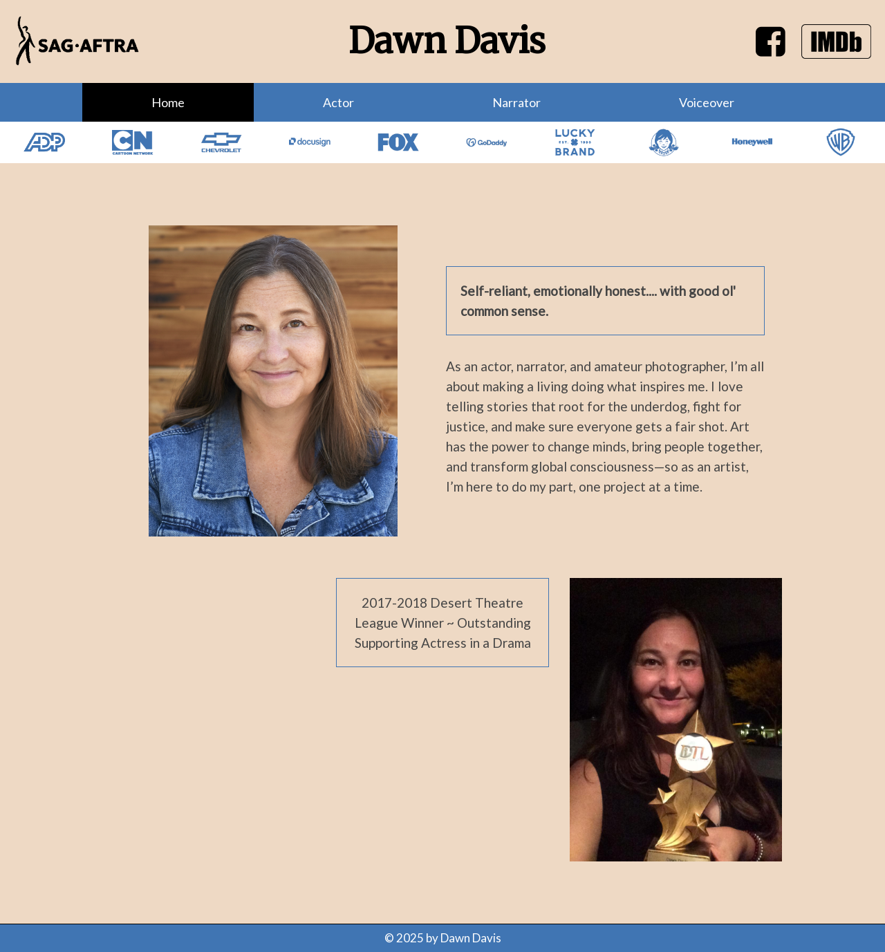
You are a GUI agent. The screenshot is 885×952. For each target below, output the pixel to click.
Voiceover (706, 102)
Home (168, 102)
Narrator (516, 102)
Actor (338, 102)
